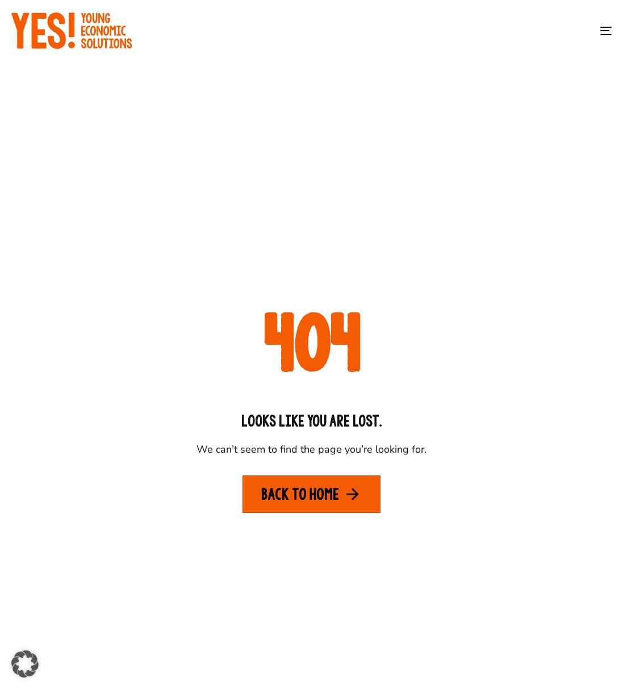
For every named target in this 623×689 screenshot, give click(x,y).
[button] (25, 664)
